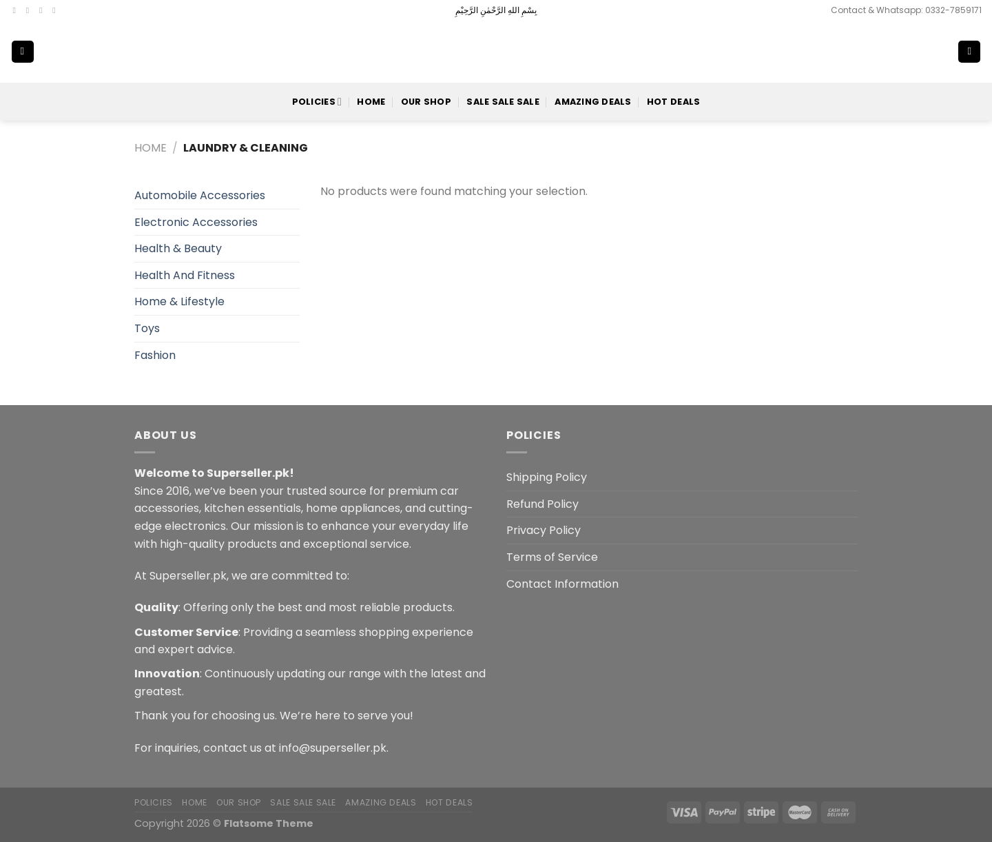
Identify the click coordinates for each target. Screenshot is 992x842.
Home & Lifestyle (179, 301)
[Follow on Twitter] (43, 10)
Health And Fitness (184, 275)
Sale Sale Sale (502, 101)
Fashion (155, 355)
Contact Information (562, 584)
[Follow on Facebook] (17, 10)
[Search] (924, 52)
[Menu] (23, 52)
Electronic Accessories (196, 222)
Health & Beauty (178, 248)
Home (371, 101)
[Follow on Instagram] (30, 10)
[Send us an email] (56, 10)
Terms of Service (552, 557)
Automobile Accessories (199, 195)
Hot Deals (673, 101)
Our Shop (426, 101)
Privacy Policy (543, 530)
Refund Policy (542, 504)
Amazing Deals (593, 101)
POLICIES (317, 101)
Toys (147, 328)
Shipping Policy (546, 477)
